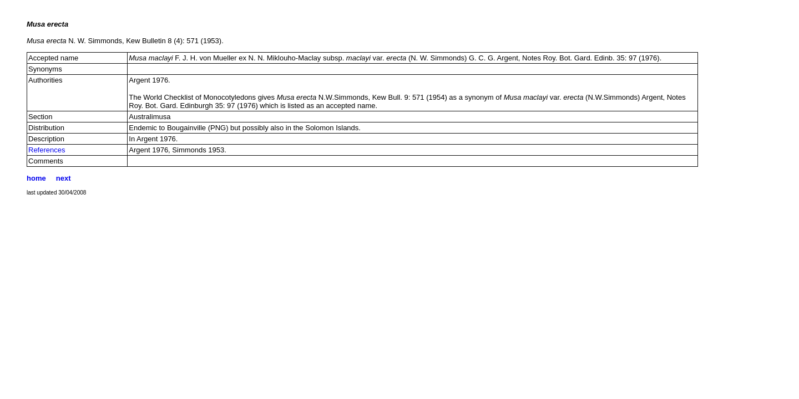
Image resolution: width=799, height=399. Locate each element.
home (36, 178)
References (46, 150)
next (63, 178)
